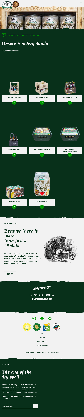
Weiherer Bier (14, 35)
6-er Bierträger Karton (70, 97)
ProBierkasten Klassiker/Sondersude (70, 150)
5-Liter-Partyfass (42, 201)
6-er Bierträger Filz (14, 149)
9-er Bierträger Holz (42, 97)
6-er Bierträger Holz (14, 97)
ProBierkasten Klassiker (42, 149)
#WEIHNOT (42, 288)
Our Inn (10, 274)
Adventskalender (14, 201)
